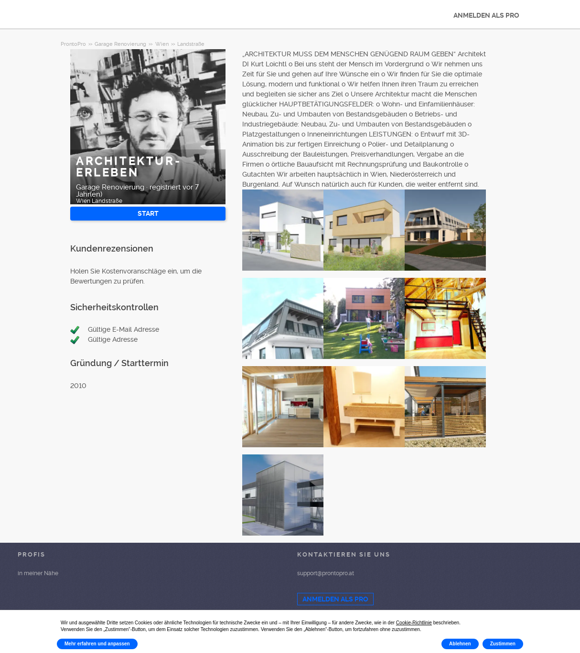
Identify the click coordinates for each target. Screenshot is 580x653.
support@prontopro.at (325, 573)
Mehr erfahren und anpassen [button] (97, 643)
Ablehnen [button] (460, 643)
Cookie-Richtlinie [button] (414, 622)
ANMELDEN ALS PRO (486, 15)
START (148, 213)
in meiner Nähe (38, 573)
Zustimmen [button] (503, 643)
